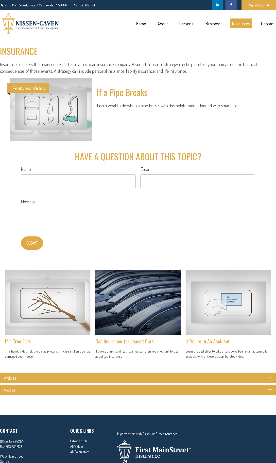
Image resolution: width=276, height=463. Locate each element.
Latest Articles (79, 441)
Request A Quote (259, 5)
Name (26, 169)
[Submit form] (32, 243)
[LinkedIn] (217, 5)
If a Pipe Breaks (122, 92)
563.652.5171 (84, 5)
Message (28, 201)
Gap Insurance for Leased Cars (124, 341)
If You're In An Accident (208, 341)
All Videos (76, 446)
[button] (141, 23)
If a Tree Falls (18, 341)
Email (145, 169)
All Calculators (79, 452)
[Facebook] (231, 5)
